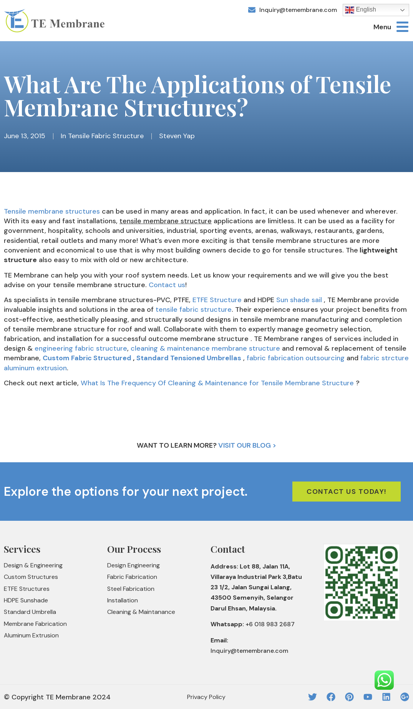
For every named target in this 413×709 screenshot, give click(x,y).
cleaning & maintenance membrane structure (205, 348)
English (360, 10)
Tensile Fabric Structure (106, 135)
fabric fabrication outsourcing (296, 358)
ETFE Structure (217, 299)
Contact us (166, 284)
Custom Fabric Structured (87, 358)
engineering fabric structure (81, 348)
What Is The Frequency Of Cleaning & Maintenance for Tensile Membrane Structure (217, 383)
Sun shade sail (299, 299)
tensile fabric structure (194, 309)
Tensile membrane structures (52, 211)
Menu (382, 27)
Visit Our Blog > (247, 445)
